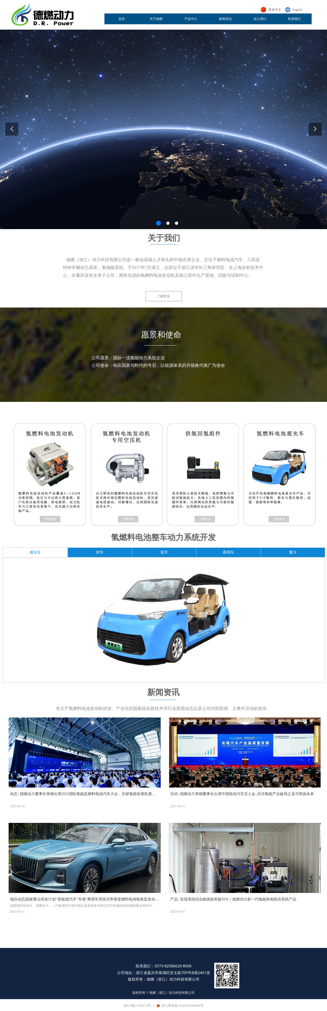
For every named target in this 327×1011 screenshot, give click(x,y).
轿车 (100, 552)
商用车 (228, 552)
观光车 (35, 552)
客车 (164, 552)
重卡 (293, 552)
